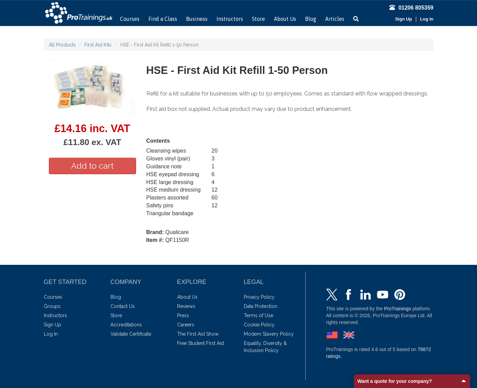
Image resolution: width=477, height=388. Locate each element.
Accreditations (126, 324)
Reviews (186, 306)
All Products (62, 45)
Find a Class (162, 19)
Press (183, 315)
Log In (427, 19)
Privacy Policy (259, 297)
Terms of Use (258, 315)
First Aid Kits (97, 45)
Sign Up (403, 19)
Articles (334, 19)
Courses (130, 19)
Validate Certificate (130, 334)
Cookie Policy (259, 324)
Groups (52, 306)
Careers (185, 324)
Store (258, 19)
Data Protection (260, 306)
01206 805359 (411, 8)
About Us (285, 19)
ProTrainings (397, 308)
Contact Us (122, 306)
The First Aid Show (197, 334)
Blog (310, 19)
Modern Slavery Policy (269, 334)
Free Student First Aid (200, 343)
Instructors (229, 19)
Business (197, 19)
